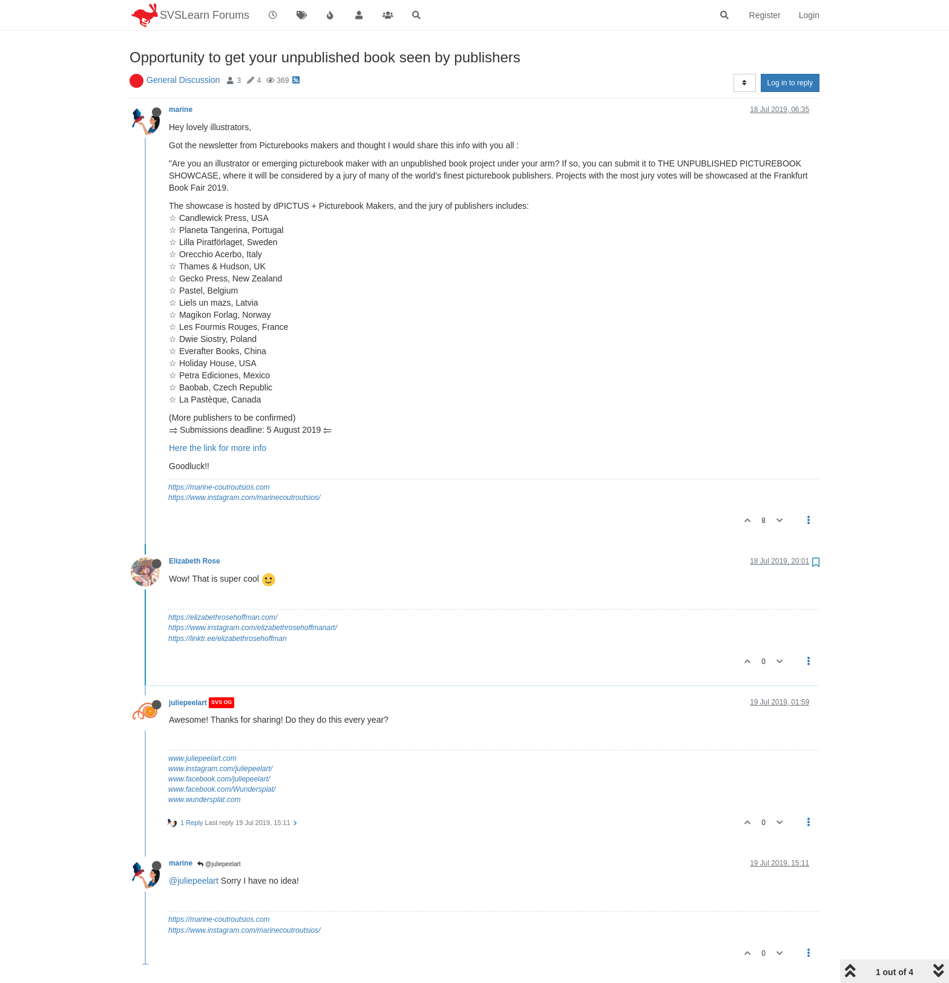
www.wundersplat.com (204, 799)
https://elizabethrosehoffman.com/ (222, 617)
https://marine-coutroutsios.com (218, 487)
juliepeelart (188, 703)
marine (180, 109)
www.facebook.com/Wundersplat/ (221, 789)
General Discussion (183, 80)
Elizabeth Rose (194, 561)
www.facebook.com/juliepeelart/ (219, 779)
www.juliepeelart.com (202, 758)
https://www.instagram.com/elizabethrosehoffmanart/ (252, 627)
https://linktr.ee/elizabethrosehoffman (227, 638)
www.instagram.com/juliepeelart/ (220, 768)
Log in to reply (790, 83)
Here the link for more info (217, 448)
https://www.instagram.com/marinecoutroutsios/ (244, 497)
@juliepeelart (218, 864)
